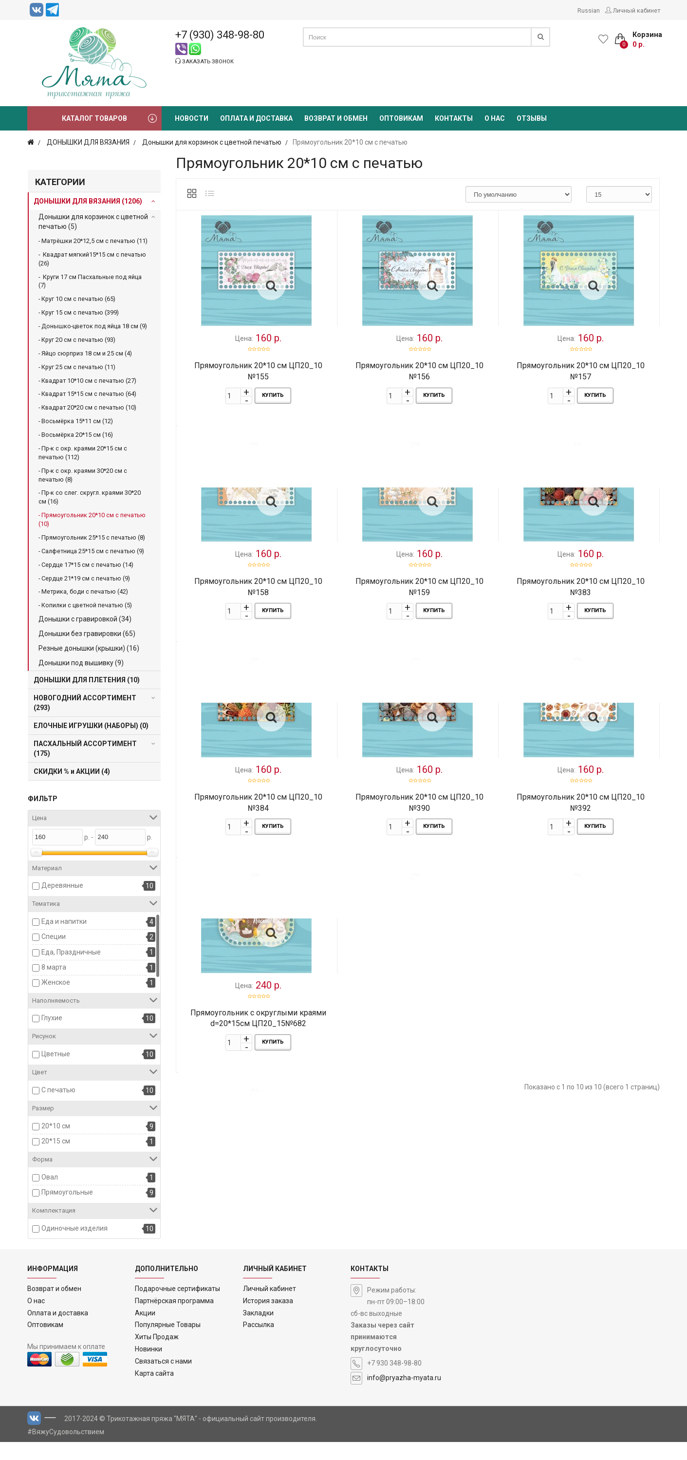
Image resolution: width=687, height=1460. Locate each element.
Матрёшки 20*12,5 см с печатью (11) (94, 240)
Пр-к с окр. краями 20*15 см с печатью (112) (82, 453)
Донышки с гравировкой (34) (84, 619)
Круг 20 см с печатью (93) (78, 339)
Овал (49, 1177)
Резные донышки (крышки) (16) (88, 648)
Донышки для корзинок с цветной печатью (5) (93, 221)
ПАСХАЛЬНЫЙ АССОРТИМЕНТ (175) (85, 748)
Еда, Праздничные (71, 952)
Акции (145, 1331)
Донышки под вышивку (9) (81, 663)
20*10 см (55, 1126)
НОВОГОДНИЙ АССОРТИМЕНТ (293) (85, 702)
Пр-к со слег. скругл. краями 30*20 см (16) (89, 497)
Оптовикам (45, 1343)
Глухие (51, 1018)
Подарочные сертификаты (177, 1306)
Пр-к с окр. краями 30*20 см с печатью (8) (82, 475)
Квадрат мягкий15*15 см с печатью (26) (92, 259)
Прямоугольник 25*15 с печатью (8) (93, 537)
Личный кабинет (269, 1306)
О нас (36, 1319)
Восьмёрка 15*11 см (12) (77, 421)
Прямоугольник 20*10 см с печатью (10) (92, 519)
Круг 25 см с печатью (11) (78, 367)
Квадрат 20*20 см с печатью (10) (88, 407)
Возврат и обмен (54, 1306)
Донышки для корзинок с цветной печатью (211, 142)
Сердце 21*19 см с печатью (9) (85, 578)
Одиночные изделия (74, 1228)
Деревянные (62, 885)
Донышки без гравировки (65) (86, 633)
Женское (55, 982)
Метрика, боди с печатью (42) (84, 591)
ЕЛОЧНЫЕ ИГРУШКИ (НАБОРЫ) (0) (91, 726)
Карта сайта (154, 1391)
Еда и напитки (64, 921)
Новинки (148, 1367)
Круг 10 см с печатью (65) (78, 298)
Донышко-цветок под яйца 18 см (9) (94, 326)
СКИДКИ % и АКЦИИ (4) (72, 771)
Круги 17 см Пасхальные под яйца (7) (90, 281)
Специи (53, 936)
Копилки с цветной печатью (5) (86, 605)
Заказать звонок (204, 61)
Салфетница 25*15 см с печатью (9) (92, 551)
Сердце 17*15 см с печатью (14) (87, 564)
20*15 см (55, 1141)
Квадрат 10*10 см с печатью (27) (88, 380)
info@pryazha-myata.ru (404, 1396)
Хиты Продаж (157, 1355)
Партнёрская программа (174, 1319)
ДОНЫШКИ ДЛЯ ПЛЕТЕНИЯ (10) (87, 680)
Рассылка (258, 1343)
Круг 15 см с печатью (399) (80, 312)
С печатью (58, 1090)
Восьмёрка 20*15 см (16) (77, 434)
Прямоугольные (67, 1192)
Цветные (55, 1054)
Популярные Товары (168, 1343)
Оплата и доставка (57, 1331)
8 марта (53, 967)
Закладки (258, 1331)
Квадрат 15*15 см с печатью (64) (88, 393)
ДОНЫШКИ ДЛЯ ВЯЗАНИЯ (88, 142)
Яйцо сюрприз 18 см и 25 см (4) (86, 353)
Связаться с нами (163, 1379)
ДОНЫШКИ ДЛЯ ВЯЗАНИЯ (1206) (88, 201)
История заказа (268, 1319)
